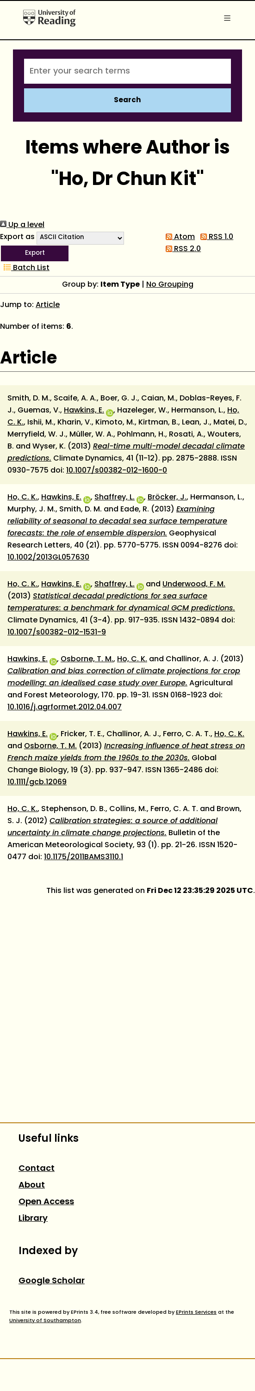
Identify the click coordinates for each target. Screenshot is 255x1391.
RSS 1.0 (215, 237)
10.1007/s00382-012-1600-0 (116, 471)
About (32, 1185)
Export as (17, 237)
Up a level (22, 225)
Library (33, 1219)
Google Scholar (52, 1281)
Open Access (46, 1202)
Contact (37, 1169)
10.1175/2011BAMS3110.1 (83, 857)
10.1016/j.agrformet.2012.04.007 (64, 708)
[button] (34, 253)
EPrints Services (196, 1312)
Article (48, 305)
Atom (178, 237)
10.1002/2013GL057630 (48, 558)
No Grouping (169, 285)
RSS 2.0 (181, 249)
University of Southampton (45, 1321)
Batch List (25, 268)
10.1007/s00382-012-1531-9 (56, 633)
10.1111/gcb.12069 (37, 782)
